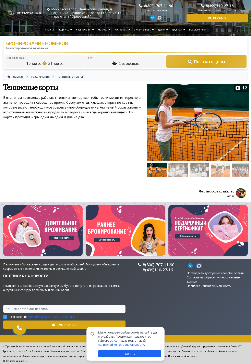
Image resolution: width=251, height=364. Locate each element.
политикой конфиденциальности (121, 345)
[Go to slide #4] (220, 170)
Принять (129, 353)
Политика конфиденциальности (209, 286)
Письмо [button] (217, 18)
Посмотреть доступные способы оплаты (215, 273)
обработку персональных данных (51, 317)
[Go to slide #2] (178, 170)
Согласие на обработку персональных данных (213, 279)
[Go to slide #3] (199, 170)
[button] (43, 230)
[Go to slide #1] (157, 170)
